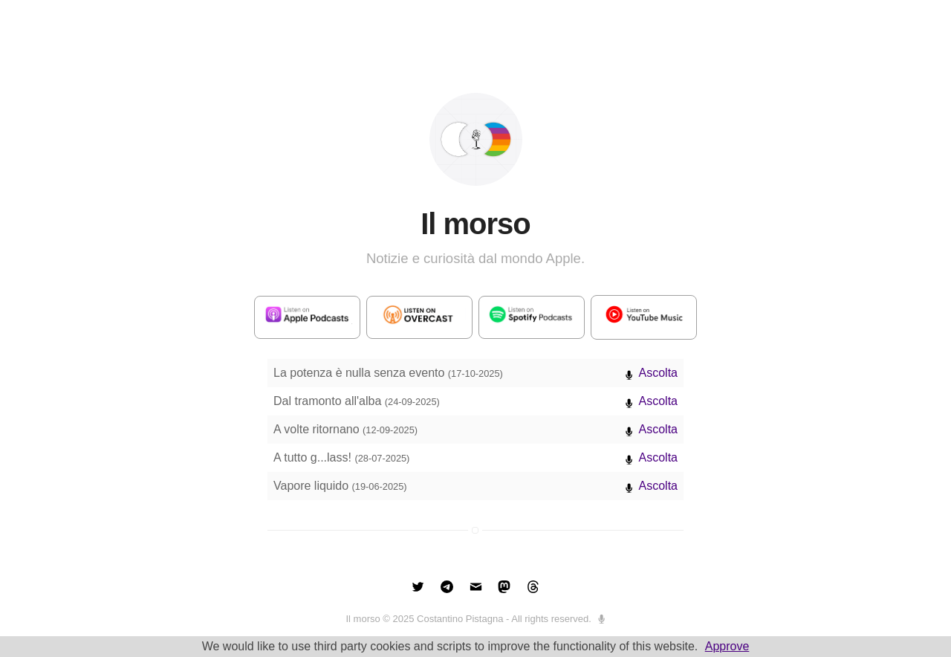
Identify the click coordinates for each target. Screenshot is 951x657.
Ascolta (658, 372)
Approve (727, 646)
